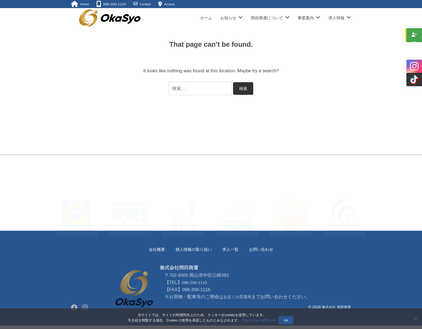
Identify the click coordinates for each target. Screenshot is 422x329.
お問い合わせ (265, 249)
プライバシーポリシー (258, 321)
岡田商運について (267, 18)
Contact (146, 4)
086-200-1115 (195, 300)
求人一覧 (232, 249)
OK (286, 320)
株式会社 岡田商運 (335, 307)
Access (172, 4)
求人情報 (336, 18)
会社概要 (152, 249)
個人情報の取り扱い (192, 249)
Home (85, 4)
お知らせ (228, 18)
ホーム (206, 18)
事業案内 (306, 18)
